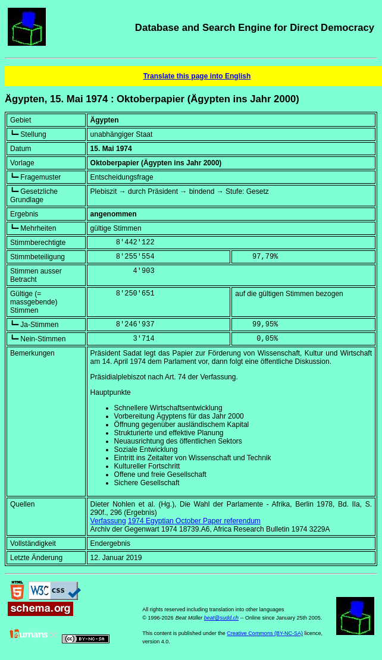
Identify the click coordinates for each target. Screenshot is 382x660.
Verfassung (108, 521)
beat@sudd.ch (221, 618)
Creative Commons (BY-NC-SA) (265, 633)
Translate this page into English (197, 76)
